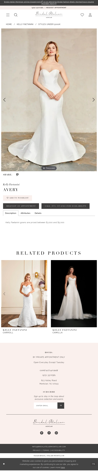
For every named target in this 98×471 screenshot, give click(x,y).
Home (9, 24)
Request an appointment (21, 206)
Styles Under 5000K (49, 24)
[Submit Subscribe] (61, 406)
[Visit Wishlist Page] (82, 15)
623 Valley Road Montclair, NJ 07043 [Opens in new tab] (49, 382)
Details (38, 214)
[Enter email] (49, 406)
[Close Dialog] (4, 465)
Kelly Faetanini (25, 24)
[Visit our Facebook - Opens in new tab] (49, 434)
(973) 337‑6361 (49, 376)
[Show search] (16, 15)
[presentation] (24, 294)
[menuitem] (37, 8)
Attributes (25, 214)
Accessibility (58, 451)
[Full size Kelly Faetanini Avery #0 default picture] (49, 100)
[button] (8, 15)
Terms (46, 451)
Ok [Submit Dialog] (93, 465)
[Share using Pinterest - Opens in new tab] (17, 175)
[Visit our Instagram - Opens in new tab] (56, 434)
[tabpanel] (49, 100)
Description (10, 214)
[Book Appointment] (56, 8)
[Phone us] (37, 8)
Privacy (37, 451)
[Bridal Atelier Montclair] (49, 14)
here (63, 468)
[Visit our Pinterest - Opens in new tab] (41, 434)
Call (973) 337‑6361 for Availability (67, 206)
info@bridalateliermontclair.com (49, 447)
